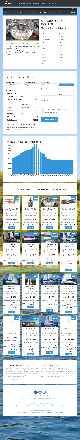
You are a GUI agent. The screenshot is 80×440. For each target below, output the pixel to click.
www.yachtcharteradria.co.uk (55, 412)
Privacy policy (50, 405)
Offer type (45, 82)
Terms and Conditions (39, 405)
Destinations (63, 12)
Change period (66, 84)
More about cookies (72, 4)
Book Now (11, 227)
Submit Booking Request (50, 119)
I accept (69, 2)
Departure (10, 82)
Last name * (62, 88)
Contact (73, 12)
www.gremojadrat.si (22, 412)
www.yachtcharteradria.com (37, 412)
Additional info (45, 100)
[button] (8, 30)
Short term (53, 12)
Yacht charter (42, 12)
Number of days (29, 82)
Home (33, 12)
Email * (43, 94)
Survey (16, 405)
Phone (60, 94)
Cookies (22, 405)
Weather (57, 405)
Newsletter (28, 405)
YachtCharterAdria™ (40, 396)
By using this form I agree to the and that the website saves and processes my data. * (57, 110)
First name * (44, 88)
